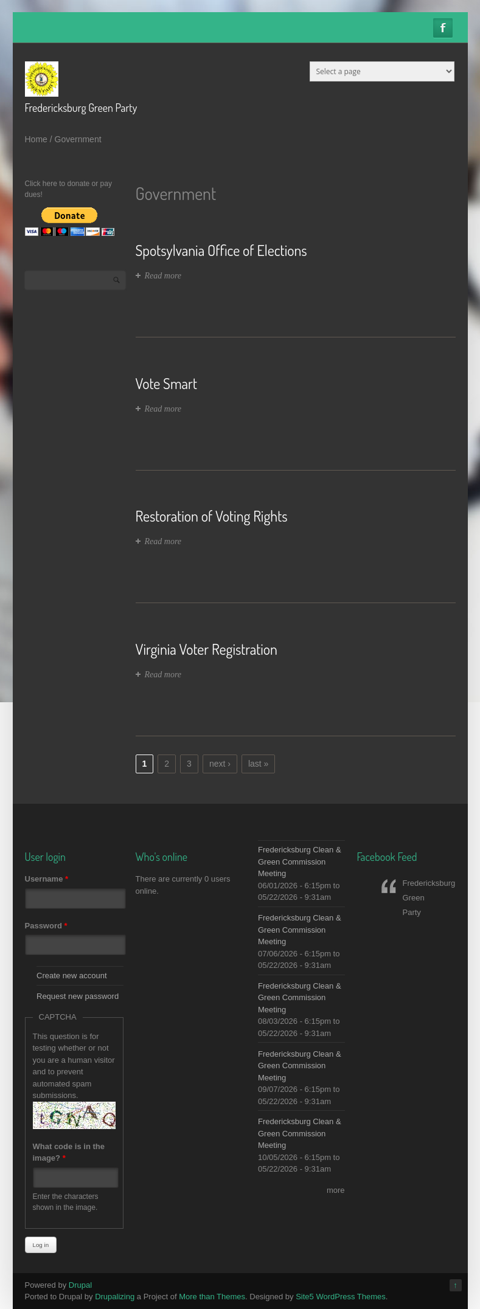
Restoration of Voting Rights (212, 515)
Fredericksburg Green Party (81, 107)
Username (47, 878)
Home (36, 139)
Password (46, 925)
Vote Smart (167, 383)
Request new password (78, 996)
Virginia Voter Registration (206, 649)
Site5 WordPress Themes (341, 1296)
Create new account (72, 975)
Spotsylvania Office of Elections (221, 250)
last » (258, 763)
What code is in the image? (69, 1152)
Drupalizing (114, 1296)
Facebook (443, 28)
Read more (163, 275)
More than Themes (212, 1296)
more (336, 1190)
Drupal (80, 1285)
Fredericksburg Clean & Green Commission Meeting (299, 861)
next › (220, 763)
